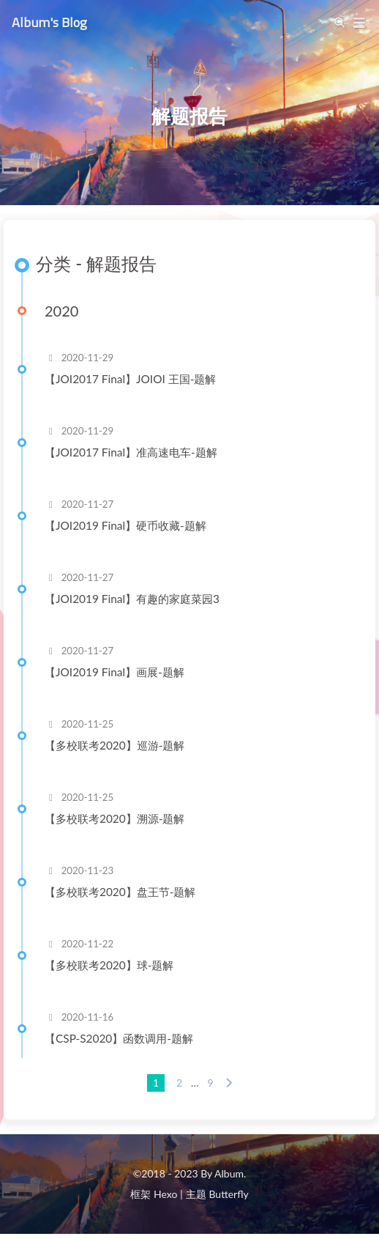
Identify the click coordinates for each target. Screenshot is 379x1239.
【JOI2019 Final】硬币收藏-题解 (125, 525)
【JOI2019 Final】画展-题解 (114, 671)
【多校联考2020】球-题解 (109, 965)
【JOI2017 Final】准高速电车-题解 (131, 452)
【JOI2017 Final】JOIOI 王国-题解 (130, 378)
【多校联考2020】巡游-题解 (114, 745)
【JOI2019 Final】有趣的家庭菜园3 (132, 598)
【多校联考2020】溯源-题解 (114, 818)
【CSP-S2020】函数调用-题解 (119, 1038)
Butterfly (228, 1194)
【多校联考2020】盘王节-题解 (120, 891)
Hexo (165, 1194)
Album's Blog (49, 21)
